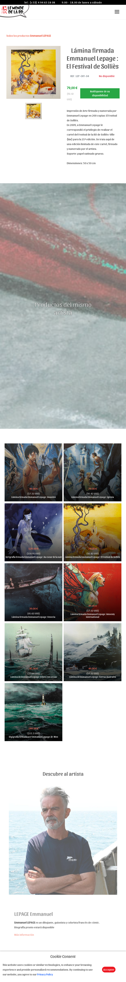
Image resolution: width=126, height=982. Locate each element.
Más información (24, 934)
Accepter (108, 969)
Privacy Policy (45, 974)
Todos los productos (28, 35)
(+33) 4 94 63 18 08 (42, 2)
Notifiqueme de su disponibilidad (100, 93)
